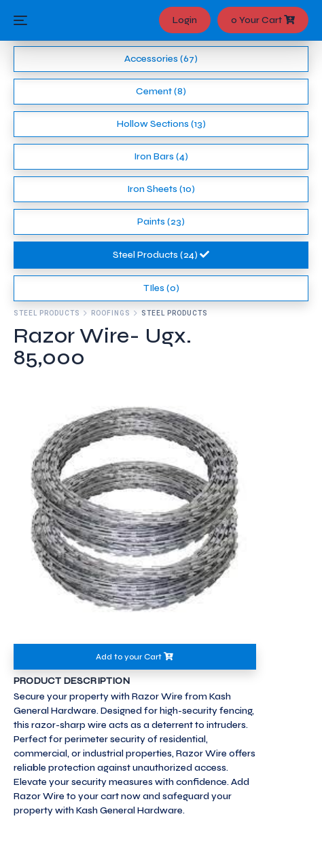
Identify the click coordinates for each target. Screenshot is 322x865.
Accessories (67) (161, 58)
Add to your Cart (134, 656)
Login (185, 20)
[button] (32, 510)
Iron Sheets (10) (161, 189)
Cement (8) (161, 91)
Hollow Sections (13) (161, 124)
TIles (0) (161, 288)
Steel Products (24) (161, 255)
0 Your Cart (263, 20)
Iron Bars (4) (161, 156)
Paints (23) (161, 221)
